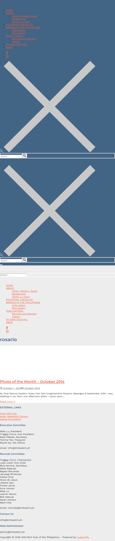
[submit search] (24, 155)
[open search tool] (47, 151)
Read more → (7, 401)
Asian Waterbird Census (14, 416)
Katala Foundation (10, 419)
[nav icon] (1, 264)
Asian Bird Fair (8, 413)
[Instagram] (7, 56)
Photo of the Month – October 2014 (32, 381)
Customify (82, 537)
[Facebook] (7, 53)
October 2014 (30, 388)
